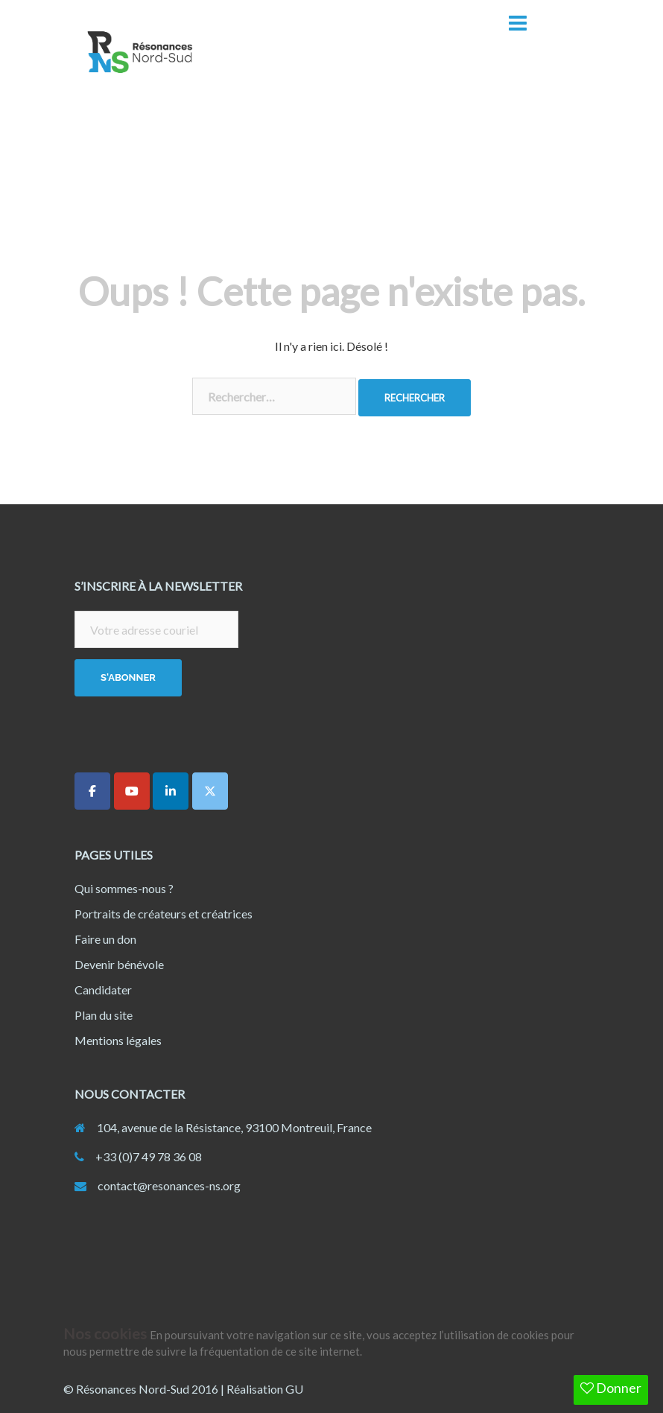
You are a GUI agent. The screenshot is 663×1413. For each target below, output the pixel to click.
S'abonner (128, 677)
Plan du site (103, 1015)
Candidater (103, 989)
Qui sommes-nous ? (124, 888)
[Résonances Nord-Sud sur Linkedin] (170, 791)
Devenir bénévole (119, 964)
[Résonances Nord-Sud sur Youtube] (132, 791)
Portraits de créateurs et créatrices (163, 913)
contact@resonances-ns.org (169, 1185)
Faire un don (105, 939)
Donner (610, 1387)
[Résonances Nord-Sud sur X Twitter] (210, 791)
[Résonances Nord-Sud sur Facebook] (92, 791)
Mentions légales (118, 1040)
